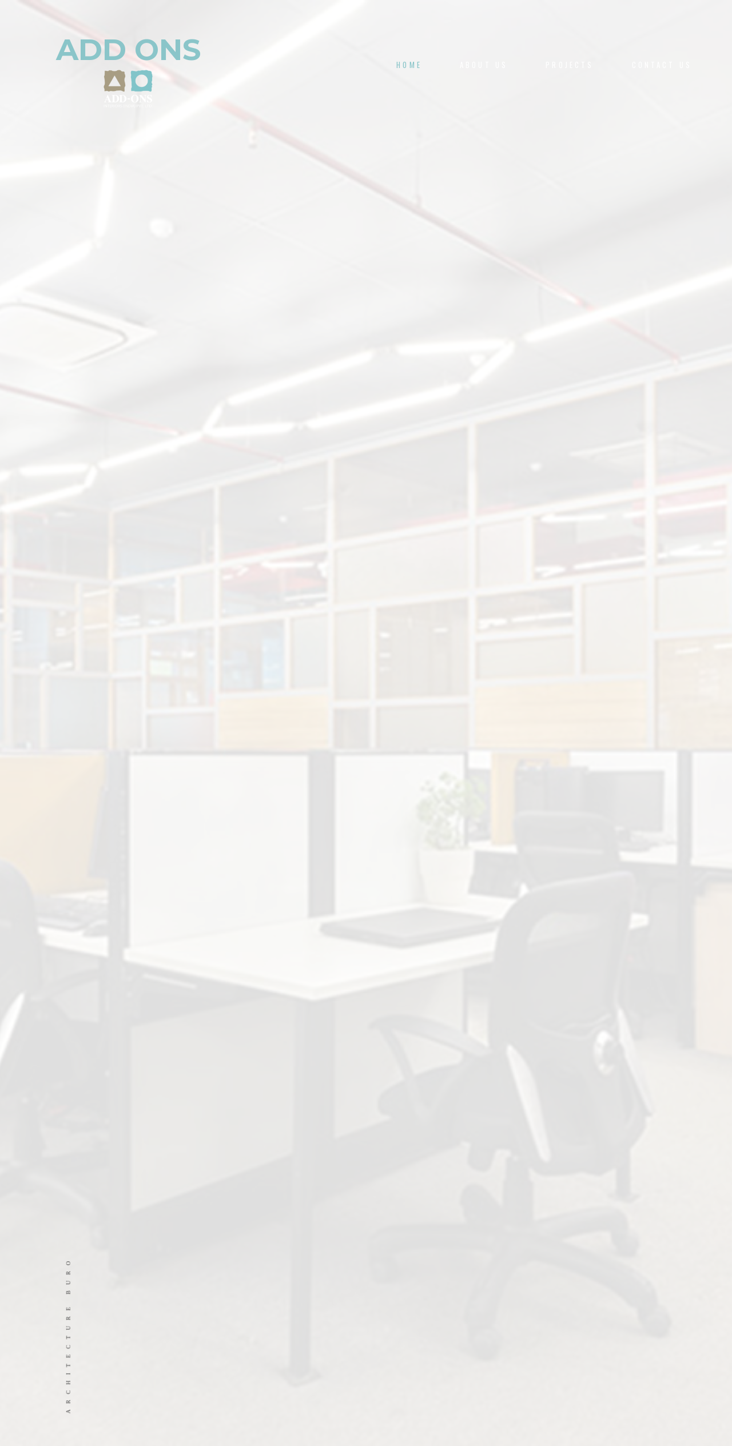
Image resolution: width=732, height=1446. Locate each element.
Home (409, 64)
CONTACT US (662, 64)
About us (484, 64)
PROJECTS (570, 64)
